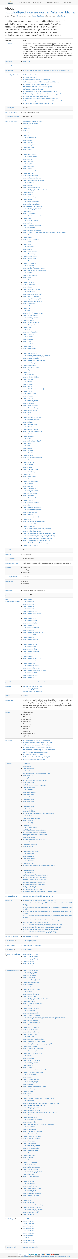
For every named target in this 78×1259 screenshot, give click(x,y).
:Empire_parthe (30, 256)
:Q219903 (27, 766)
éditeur (9, 682)
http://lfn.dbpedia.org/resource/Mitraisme (35, 877)
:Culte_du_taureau (30, 1025)
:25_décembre (29, 975)
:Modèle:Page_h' (30, 644)
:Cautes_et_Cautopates (32, 209)
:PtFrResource (28, 1223)
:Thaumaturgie (29, 1129)
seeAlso (9, 740)
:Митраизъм (29, 778)
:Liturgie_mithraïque (31, 959)
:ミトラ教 (28, 823)
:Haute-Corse (29, 291)
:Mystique (28, 1091)
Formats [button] (37, 2)
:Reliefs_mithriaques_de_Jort (34, 1105)
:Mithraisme (28, 961)
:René (27, 1115)
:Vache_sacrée (29, 476)
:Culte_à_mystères (31, 239)
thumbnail (9, 70)
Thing (17, 16)
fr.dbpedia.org (61, 16)
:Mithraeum (28, 1202)
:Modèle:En (28, 630)
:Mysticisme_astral (30, 1089)
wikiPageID (10, 108)
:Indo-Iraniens (29, 306)
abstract (9, 44)
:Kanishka (28, 1065)
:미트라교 (28, 825)
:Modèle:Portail (29, 646)
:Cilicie (27, 218)
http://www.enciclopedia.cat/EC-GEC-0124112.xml (37, 742)
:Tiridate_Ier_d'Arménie (32, 1136)
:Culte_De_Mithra (30, 954)
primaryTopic (11, 1247)
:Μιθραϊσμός (29, 797)
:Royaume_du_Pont (31, 419)
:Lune (27, 341)
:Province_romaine (31, 400)
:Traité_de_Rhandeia (31, 1138)
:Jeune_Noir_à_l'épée (31, 1060)
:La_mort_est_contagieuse (33, 1072)
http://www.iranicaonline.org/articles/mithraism (36, 79)
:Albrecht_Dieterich (31, 982)
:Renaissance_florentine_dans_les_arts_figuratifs (40, 1112)
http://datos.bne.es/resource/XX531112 (34, 880)
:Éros (27, 505)
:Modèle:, (28, 599)
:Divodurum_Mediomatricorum (34, 1039)
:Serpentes (28, 436)
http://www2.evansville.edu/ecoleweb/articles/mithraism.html (40, 98)
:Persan (27, 386)
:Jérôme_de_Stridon (31, 322)
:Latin (27, 327)
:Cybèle (27, 242)
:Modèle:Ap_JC (30, 611)
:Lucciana (28, 339)
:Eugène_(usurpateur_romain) (34, 268)
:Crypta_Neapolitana (31, 1022)
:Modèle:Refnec (30, 649)
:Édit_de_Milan (29, 1164)
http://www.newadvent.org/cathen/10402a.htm (36, 745)
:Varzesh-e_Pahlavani (31, 1145)
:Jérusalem (28, 320)
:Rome (27, 412)
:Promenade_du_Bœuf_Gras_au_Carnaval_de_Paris (41, 1103)
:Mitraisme (28, 782)
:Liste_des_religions (31, 1082)
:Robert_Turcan (30, 410)
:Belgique (28, 192)
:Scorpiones (28, 434)
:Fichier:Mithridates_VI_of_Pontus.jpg (36, 540)
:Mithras (28, 789)
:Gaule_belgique (30, 1046)
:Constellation (29, 228)
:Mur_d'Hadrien (30, 353)
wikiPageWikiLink (12, 121)
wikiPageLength (11, 112)
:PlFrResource (28, 1238)
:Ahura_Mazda (29, 145)
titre (8, 595)
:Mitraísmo (28, 801)
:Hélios (27, 1055)
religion (10, 949)
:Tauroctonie (29, 462)
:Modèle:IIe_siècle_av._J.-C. (33, 632)
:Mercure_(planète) (31, 517)
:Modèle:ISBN (29, 635)
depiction (9, 900)
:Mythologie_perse (30, 363)
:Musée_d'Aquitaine (31, 358)
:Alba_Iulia (28, 147)
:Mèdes (27, 949)
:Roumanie (28, 415)
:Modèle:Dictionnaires (31, 628)
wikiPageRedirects (13, 954)
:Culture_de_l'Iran (30, 1029)
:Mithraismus (29, 787)
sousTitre (10, 590)
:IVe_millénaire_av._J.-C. (32, 301)
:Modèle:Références (31, 651)
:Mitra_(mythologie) (31, 1212)
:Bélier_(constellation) (31, 204)
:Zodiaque (28, 483)
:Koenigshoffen (29, 325)
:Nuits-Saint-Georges (31, 367)
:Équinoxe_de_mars (31, 502)
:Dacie (27, 244)
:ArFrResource (28, 1228)
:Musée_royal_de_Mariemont (34, 360)
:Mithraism (26, 763)
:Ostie (27, 372)
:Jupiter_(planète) (30, 315)
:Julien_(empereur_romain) (33, 313)
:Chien (27, 211)
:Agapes (27, 140)
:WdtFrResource (29, 1242)
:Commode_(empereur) (32, 225)
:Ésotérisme (28, 1174)
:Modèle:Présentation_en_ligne (34, 670)
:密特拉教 (28, 872)
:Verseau (28, 479)
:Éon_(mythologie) (30, 1169)
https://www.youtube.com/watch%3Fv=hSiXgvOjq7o (38, 86)
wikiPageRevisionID (12, 116)
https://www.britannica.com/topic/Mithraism (35, 752)
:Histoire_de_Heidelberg (32, 1053)
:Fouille (27, 273)
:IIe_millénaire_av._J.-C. (32, 299)
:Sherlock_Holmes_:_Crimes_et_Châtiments (38, 1124)
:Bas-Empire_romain (31, 187)
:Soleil (27, 443)
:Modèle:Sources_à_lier (32, 658)
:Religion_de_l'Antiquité (32, 206)
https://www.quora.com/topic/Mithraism (34, 759)
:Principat (28, 398)
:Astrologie (28, 173)
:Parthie (27, 382)
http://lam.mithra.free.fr (29, 75)
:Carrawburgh (29, 526)
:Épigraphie (28, 495)
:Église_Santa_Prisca (31, 1167)
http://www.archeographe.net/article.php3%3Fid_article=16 (40, 91)
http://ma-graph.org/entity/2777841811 (34, 889)
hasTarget (10, 1219)
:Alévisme (28, 984)
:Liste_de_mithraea (31, 1079)
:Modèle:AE (28, 677)
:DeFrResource (28, 1226)
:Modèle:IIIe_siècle (31, 665)
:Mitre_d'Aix (28, 1214)
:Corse (27, 235)
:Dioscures (28, 1036)
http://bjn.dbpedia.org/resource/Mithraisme (35, 875)
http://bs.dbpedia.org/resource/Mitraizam (35, 780)
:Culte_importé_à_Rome (32, 121)
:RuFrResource (28, 1233)
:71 (26, 130)
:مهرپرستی (28, 808)
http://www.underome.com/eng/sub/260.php (35, 96)
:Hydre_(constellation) (31, 296)
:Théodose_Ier (29, 472)
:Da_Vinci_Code (30, 1034)
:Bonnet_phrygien (30, 197)
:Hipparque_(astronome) (32, 294)
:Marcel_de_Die (30, 1186)
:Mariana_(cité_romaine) (32, 1188)
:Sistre (27, 438)
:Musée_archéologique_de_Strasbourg (36, 355)
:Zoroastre (28, 486)
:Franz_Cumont (30, 275)
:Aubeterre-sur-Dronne (32, 178)
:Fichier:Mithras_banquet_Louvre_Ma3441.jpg (39, 536)
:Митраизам (29, 837)
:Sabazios (28, 422)
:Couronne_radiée (30, 1020)
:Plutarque (28, 396)
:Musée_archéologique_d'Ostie (34, 1086)
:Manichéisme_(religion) (32, 510)
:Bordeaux (28, 199)
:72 (26, 133)
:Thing (25, 695)
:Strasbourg (28, 450)
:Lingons (27, 1077)
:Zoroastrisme (29, 488)
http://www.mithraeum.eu (30, 77)
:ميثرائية (27, 771)
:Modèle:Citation (30, 620)
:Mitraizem (28, 856)
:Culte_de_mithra (30, 956)
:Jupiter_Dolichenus (31, 318)
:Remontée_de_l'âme (31, 1110)
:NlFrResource (28, 1221)
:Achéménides (29, 137)
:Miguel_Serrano (30, 940)
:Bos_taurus (29, 1001)
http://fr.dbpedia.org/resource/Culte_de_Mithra (40, 12)
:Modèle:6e (28, 609)
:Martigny (28, 514)
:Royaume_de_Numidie (32, 417)
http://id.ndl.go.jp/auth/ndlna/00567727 (34, 882)
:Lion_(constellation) (31, 332)
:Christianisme (29, 213)
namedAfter (10, 66)
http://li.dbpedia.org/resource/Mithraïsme (35, 830)
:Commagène (29, 1010)
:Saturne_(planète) (30, 429)
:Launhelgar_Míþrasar (32, 818)
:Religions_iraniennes (31, 1108)
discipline (10, 940)
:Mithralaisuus (29, 811)
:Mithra (27, 66)
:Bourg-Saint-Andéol (31, 201)
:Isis (26, 310)
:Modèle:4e (28, 604)
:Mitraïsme (28, 768)
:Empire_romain (30, 261)
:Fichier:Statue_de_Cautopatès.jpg (35, 543)
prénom (10, 581)
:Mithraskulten (29, 792)
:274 (26, 126)
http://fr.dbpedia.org (38, 16)
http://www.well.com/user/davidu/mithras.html (36, 84)
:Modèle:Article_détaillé (32, 613)
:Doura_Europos (30, 251)
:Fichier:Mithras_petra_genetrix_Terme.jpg (37, 538)
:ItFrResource (28, 1235)
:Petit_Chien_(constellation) (33, 389)
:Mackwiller (28, 344)
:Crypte (27, 237)
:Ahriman (28, 142)
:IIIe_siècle (28, 1058)
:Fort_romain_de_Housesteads (34, 270)
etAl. (9, 549)
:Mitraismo (28, 799)
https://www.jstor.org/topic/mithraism (33, 754)
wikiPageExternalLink (13, 75)
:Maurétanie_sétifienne (32, 1193)
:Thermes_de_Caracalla (32, 1131)
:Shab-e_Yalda (29, 1122)
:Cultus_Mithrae (30, 827)
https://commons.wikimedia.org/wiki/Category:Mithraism (39, 749)
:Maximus (28, 1198)
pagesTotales (11, 577)
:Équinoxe (28, 500)
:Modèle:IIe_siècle (30, 661)
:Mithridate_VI (29, 524)
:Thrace (27, 467)
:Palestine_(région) (31, 377)
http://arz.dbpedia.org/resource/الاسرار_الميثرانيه (37, 773)
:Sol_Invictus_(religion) (32, 441)
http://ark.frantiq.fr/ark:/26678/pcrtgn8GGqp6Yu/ (37, 757)
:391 (26, 128)
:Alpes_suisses (29, 154)
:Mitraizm (28, 775)
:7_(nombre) (29, 977)
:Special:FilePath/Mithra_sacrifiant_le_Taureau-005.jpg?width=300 (46, 70)
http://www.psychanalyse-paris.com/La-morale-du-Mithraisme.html (42, 101)
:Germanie (28, 280)
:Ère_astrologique (30, 491)
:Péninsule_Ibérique (31, 408)
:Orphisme (28, 370)
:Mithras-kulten (30, 844)
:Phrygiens (28, 1100)
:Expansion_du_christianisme (34, 1041)
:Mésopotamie (29, 365)
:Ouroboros (28, 374)
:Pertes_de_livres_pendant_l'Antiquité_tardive (39, 1098)
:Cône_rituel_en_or (31, 1032)
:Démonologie (29, 254)
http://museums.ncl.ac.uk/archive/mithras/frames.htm (38, 103)
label (8, 712)
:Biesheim (28, 194)
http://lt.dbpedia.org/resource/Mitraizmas (34, 832)
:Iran (26, 61)
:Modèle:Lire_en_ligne (32, 668)
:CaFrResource (28, 1231)
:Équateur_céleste (30, 498)
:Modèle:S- (28, 656)
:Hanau (27, 287)
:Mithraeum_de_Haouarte (33, 1209)
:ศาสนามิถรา (29, 863)
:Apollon (27, 168)
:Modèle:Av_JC (29, 618)
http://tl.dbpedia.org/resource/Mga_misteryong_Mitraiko (39, 865)
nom (9, 567)
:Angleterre (28, 166)
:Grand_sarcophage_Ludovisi (34, 1051)
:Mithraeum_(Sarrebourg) (32, 1207)
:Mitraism (28, 804)
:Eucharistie (28, 265)
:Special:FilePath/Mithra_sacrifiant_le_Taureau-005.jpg (42, 924)
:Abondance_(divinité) (31, 980)
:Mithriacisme (29, 966)
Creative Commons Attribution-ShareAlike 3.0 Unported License (55, 1256)
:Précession (28, 403)
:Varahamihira (29, 1143)
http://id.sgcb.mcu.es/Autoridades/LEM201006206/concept (40, 891)
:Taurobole (28, 460)
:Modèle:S (28, 654)
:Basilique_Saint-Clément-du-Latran (36, 190)
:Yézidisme (28, 1153)
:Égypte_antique (30, 493)
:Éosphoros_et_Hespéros (32, 1172)
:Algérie (27, 149)
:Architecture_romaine (31, 989)
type (8, 695)
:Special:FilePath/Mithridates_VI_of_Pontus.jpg (40, 932)
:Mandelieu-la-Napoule (32, 507)
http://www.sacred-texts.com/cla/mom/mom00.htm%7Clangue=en (42, 82)
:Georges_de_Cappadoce (33, 1048)
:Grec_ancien (29, 284)
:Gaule (27, 277)
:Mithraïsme (29, 842)
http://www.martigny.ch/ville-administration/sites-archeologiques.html (43, 94)
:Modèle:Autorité (30, 616)
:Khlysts (27, 1067)
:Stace (27, 446)
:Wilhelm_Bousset (30, 1150)
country (9, 61)
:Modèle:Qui (29, 663)
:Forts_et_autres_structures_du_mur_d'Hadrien (39, 1044)
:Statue (27, 448)
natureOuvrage (12, 563)
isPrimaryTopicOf (12, 936)
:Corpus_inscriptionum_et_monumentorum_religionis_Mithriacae (44, 232)
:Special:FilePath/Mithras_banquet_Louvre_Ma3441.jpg (42, 927)
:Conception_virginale (31, 1013)
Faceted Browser (53, 2)
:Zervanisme (29, 1155)
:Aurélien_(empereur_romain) (34, 180)
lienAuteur (10, 558)
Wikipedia (25, 1256)
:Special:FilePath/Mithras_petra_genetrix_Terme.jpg (41, 929)
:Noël (27, 1093)
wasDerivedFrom (12, 896)
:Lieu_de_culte (29, 1074)
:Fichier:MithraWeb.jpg (32, 531)
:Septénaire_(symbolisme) (33, 1119)
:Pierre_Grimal (29, 393)
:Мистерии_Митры (31, 851)
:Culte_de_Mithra (30, 123)
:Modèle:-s (28, 601)
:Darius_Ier (28, 246)
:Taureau (28, 455)
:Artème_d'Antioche (31, 994)
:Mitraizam (28, 853)
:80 (26, 135)
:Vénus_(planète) (30, 481)
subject (8, 686)
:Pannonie (28, 379)
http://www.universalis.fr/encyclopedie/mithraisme (37, 747)
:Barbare (28, 185)
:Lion (26, 329)
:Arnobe (27, 991)
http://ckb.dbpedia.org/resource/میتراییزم (34, 785)
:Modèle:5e (28, 606)
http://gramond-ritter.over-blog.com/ (33, 89)
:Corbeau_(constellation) (32, 230)
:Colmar (27, 223)
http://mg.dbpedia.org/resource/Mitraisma (35, 835)
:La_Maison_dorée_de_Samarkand (35, 1070)
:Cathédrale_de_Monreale (33, 1003)
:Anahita (27, 159)
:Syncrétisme (29, 453)
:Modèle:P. (28, 642)
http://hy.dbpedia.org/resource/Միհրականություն (38, 813)
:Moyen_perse (29, 351)
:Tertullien (28, 464)
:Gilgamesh (28, 282)
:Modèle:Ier (28, 637)
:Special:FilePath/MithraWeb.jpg (35, 922)
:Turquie (27, 474)
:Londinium (28, 334)
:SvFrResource (28, 1219)
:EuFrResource (28, 1240)
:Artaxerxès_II (29, 171)
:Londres (28, 337)
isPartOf (10, 945)
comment (9, 700)
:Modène (28, 346)
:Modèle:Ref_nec (30, 673)
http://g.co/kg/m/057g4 (29, 887)
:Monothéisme (29, 348)
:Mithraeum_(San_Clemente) (34, 521)
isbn (8, 554)
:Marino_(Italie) (29, 1191)
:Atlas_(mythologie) (31, 175)
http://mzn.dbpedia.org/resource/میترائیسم (35, 839)
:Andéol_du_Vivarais (31, 987)
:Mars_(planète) (30, 512)
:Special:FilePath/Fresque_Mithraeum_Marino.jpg (41, 920)
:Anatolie (28, 161)
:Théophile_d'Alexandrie (32, 1134)
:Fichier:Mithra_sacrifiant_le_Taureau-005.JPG (39, 533)
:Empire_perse (29, 258)
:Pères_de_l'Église (30, 405)
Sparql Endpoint (67, 2)
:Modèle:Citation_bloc (31, 623)
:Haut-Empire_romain (31, 289)
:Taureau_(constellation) (32, 457)
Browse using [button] (24, 2)
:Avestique (28, 182)
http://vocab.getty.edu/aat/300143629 (34, 884)
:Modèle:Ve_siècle (30, 675)
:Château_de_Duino (31, 1008)
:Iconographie (29, 303)
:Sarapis (27, 427)
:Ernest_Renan (29, 263)
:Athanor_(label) (30, 996)
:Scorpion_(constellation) (32, 431)
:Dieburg (27, 249)
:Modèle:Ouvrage (30, 639)
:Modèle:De (28, 625)
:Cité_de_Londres (30, 220)
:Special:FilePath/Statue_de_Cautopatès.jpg (39, 900)
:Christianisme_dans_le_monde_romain (37, 216)
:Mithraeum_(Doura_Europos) (34, 1205)
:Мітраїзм (28, 870)
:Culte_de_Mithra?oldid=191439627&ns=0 (38, 896)
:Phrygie (27, 391)
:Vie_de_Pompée (30, 545)
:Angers (27, 164)
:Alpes (27, 152)
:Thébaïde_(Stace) (30, 469)
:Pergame (28, 384)
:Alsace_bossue (30, 156)
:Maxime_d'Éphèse (31, 1195)
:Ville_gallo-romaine (31, 1148)
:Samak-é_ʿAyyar (30, 424)
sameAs (9, 763)
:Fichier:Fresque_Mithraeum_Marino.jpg (37, 528)
